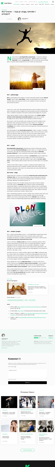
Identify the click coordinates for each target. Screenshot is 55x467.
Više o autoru (4, 347)
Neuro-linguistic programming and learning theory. (29, 306)
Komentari (13, 359)
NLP (12, 56)
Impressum (21, 1)
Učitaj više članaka (27, 450)
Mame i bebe (41, 4)
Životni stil (47, 4)
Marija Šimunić (5, 338)
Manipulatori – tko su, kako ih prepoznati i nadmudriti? (8, 413)
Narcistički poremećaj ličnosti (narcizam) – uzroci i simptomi (45, 439)
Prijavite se (27, 382)
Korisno (52, 4)
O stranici (16, 1)
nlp (26, 300)
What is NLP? (20, 310)
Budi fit (36, 4)
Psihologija (4, 9)
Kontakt (25, 1)
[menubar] (53, 2)
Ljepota (32, 4)
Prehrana (28, 4)
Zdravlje (23, 4)
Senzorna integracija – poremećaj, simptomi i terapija (26, 437)
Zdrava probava (16, 4)
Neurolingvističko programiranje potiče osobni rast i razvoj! (32, 317)
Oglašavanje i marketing (32, 1)
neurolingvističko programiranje (16, 300)
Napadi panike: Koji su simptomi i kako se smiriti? (27, 412)
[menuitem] (53, 2)
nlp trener (32, 300)
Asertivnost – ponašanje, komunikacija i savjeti (44, 413)
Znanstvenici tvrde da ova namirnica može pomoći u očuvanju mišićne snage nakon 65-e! (37, 288)
